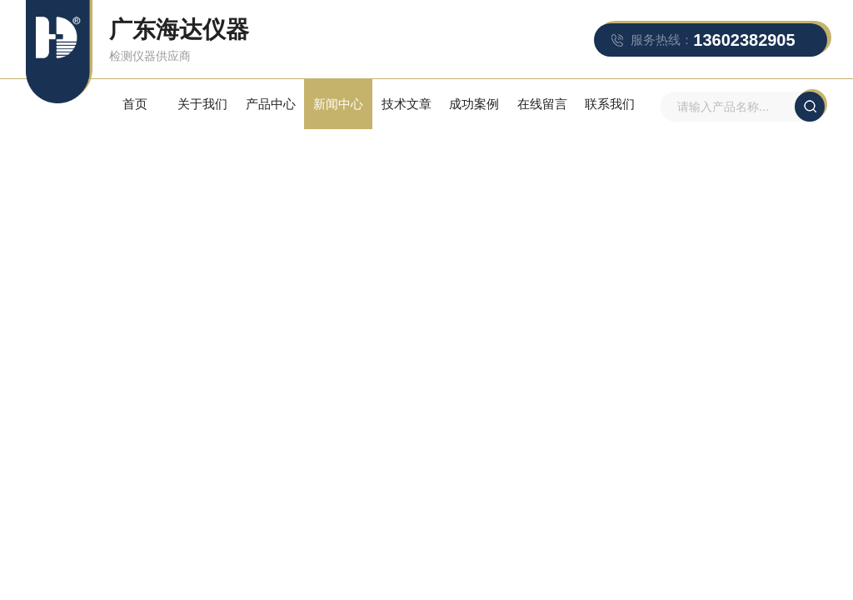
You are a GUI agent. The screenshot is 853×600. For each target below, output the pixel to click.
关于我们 (202, 104)
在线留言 (542, 104)
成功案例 (474, 104)
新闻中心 (338, 104)
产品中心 (271, 104)
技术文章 (406, 104)
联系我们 (610, 104)
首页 (134, 104)
